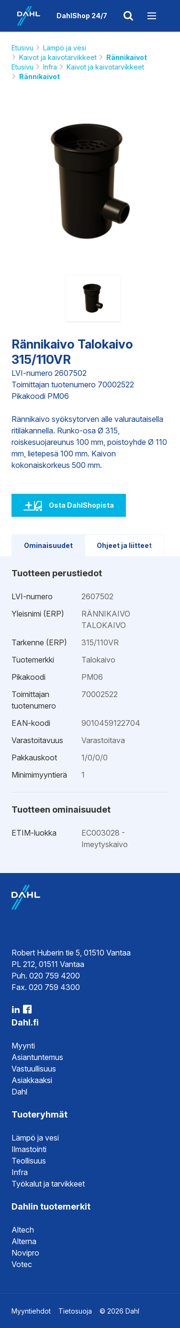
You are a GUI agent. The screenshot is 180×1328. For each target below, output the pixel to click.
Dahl (19, 1091)
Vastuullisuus (33, 1068)
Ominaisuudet (48, 545)
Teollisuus (28, 1160)
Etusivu (22, 48)
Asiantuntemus (37, 1057)
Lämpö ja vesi (64, 48)
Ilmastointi (28, 1149)
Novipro (25, 1253)
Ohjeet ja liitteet (124, 545)
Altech (22, 1230)
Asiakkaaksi (31, 1080)
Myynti (23, 1045)
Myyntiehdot (31, 1311)
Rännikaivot (126, 57)
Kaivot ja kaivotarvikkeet (58, 57)
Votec (21, 1264)
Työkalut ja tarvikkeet (48, 1183)
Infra (50, 67)
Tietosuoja (75, 1311)
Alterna (23, 1241)
